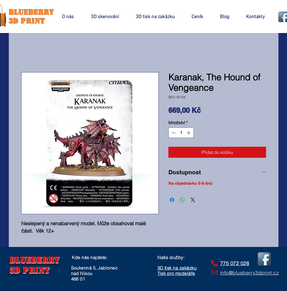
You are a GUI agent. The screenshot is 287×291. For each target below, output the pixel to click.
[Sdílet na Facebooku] (172, 200)
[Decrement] (173, 133)
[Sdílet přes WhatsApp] (182, 200)
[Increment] (189, 133)
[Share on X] (193, 200)
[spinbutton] (180, 133)
